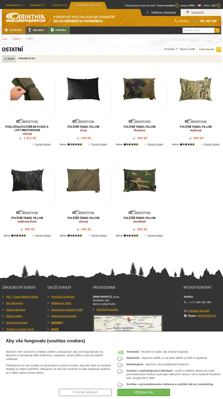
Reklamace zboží (61, 303)
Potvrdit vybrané (85, 392)
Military (36, 30)
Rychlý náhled (41, 144)
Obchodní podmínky (63, 296)
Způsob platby (14, 316)
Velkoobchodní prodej (63, 316)
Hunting (58, 30)
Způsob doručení (15, 309)
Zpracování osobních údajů (67, 309)
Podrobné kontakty (107, 309)
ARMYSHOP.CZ (206, 315)
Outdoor (13, 30)
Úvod (4, 38)
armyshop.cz (14, 5)
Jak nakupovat (14, 303)
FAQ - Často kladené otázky (22, 296)
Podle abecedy (206, 49)
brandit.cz (37, 5)
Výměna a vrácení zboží (20, 329)
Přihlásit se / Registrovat (163, 12)
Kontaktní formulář (198, 310)
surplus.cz (59, 5)
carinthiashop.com (88, 5)
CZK (215, 5)
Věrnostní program (17, 322)
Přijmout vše (143, 392)
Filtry (9, 58)
